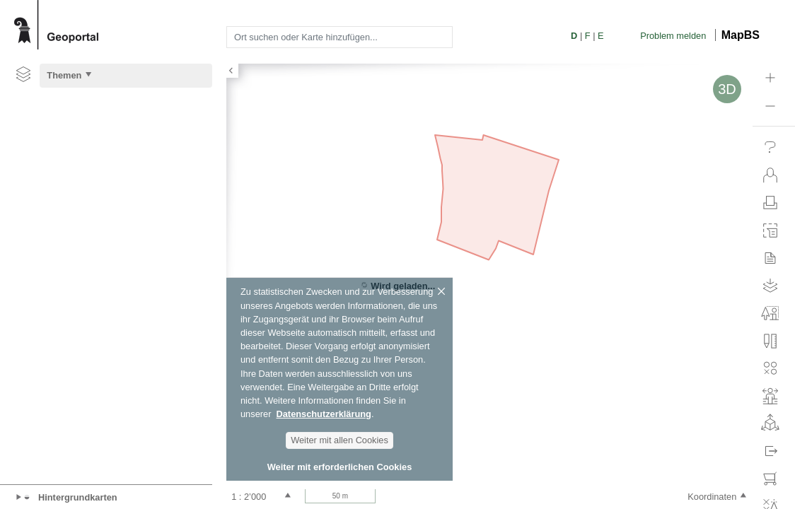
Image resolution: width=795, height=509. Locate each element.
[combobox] (339, 36)
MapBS (740, 35)
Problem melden (673, 35)
